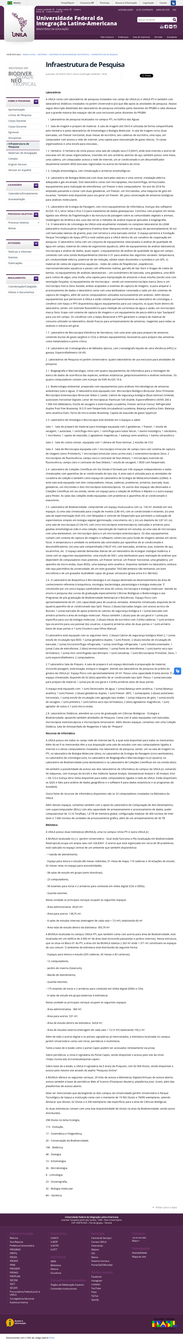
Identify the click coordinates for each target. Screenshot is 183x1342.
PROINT (14, 1261)
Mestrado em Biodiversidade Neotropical (69, 54)
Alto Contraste (144, 9)
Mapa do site (162, 9)
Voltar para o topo (166, 1207)
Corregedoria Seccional (22, 1298)
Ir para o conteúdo (45, 9)
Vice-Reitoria (16, 1241)
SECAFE (14, 1288)
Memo (94, 1257)
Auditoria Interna (19, 1302)
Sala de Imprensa (141, 37)
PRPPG (13, 1253)
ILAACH (55, 1238)
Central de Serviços (101, 1238)
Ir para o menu (64, 9)
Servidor (158, 37)
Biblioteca (56, 1265)
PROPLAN (15, 1276)
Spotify (95, 1299)
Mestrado (42, 54)
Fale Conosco (107, 37)
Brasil (17, 2)
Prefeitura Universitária (22, 1245)
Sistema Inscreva (100, 1261)
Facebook (166, 26)
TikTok (94, 1296)
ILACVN (55, 1245)
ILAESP (54, 1241)
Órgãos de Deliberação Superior (67, 1284)
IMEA (53, 1261)
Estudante (172, 37)
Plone (51, 1337)
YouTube (162, 26)
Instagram (175, 26)
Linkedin (95, 1284)
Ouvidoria (56, 1273)
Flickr (170, 26)
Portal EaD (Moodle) (102, 1264)
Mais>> (136, 1240)
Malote (95, 1249)
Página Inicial (29, 54)
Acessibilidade (139, 1252)
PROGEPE (15, 1268)
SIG (93, 1253)
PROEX (13, 1257)
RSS (174, 9)
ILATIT (54, 1249)
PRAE (12, 1264)
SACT (12, 1284)
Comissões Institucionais (64, 1288)
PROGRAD (15, 1249)
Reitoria (14, 1238)
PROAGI (14, 1272)
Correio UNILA (98, 1241)
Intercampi (97, 1245)
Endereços (123, 37)
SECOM (14, 1280)
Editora (54, 1269)
